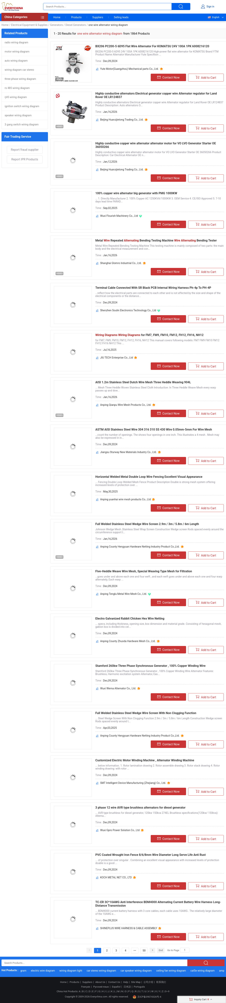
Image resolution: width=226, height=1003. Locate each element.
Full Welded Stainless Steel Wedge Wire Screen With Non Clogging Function (145, 713)
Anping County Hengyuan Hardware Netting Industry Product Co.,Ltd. (140, 546)
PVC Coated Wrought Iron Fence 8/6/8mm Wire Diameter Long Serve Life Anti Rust (150, 855)
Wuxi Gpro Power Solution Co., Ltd (120, 830)
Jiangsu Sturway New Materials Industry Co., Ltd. (128, 452)
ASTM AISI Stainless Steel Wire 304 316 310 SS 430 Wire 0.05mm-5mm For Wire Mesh (153, 429)
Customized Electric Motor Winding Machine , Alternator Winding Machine (144, 760)
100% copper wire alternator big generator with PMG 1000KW (136, 193)
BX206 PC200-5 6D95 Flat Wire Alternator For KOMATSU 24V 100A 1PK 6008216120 (152, 46)
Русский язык (101, 987)
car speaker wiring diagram (138, 970)
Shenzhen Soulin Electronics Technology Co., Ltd (128, 310)
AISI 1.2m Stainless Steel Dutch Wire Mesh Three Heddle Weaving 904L (143, 382)
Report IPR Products (24, 159)
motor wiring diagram (17, 51)
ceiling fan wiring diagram (173, 970)
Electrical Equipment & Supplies (29, 24)
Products (76, 17)
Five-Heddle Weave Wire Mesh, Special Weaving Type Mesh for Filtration (143, 571)
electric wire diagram (45, 970)
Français (85, 987)
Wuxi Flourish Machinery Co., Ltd (119, 215)
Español (116, 987)
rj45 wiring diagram (16, 97)
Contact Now (168, 77)
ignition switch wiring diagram (22, 106)
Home (56, 17)
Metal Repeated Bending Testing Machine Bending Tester (156, 240)
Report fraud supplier (24, 149)
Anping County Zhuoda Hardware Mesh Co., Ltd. (128, 641)
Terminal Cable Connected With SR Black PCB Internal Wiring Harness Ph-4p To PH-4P (153, 287)
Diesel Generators (75, 24)
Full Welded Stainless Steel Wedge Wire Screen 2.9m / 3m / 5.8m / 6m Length (147, 524)
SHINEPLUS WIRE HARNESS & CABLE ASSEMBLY (128, 928)
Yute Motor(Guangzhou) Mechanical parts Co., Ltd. (129, 68)
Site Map (136, 982)
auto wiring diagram (16, 60)
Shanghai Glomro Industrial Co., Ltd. (121, 263)
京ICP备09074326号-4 (147, 997)
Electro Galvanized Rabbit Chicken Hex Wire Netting (129, 618)
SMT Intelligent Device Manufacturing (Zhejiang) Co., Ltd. (133, 782)
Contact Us (114, 982)
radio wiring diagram (16, 42)
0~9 (167, 991)
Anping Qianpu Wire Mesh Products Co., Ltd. (125, 404)
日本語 (127, 987)
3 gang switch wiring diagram (21, 124)
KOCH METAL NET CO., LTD (116, 877)
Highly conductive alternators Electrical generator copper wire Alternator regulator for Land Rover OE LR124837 (156, 95)
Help (125, 982)
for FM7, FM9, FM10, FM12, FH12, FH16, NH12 (149, 335)
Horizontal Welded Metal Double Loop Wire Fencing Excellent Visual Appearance (148, 477)
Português (139, 987)
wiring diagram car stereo (19, 69)
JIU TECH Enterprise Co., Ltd (116, 357)
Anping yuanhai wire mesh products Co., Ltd (125, 499)
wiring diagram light (72, 970)
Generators (56, 24)
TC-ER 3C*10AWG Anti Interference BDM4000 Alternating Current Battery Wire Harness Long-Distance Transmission (158, 903)
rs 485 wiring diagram (17, 88)
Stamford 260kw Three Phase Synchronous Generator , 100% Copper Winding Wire (150, 666)
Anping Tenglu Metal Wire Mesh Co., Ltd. (123, 593)
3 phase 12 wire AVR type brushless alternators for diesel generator (140, 807)
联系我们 (161, 982)
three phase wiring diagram (20, 78)
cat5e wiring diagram (204, 970)
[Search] (184, 950)
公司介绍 (148, 982)
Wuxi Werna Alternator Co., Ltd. (118, 688)
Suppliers (97, 17)
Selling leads (121, 17)
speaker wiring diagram (18, 115)
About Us (100, 982)
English (213, 17)
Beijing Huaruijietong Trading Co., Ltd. (121, 119)
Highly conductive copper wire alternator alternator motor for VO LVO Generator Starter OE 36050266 (155, 145)
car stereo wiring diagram (103, 970)
